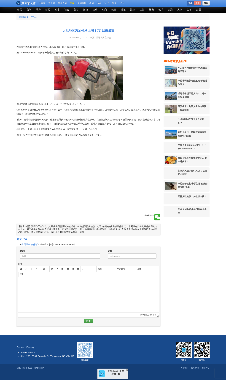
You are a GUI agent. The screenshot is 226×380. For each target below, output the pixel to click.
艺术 (160, 9)
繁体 (206, 3)
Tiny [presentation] (154, 315)
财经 (47, 9)
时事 (57, 9)
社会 (66, 9)
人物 (179, 9)
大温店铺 (82, 3)
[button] (21, 269)
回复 (88, 321)
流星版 (51, 3)
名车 (189, 9)
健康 (85, 9)
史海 (170, 9)
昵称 (110, 251)
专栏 (99, 3)
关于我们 (184, 368)
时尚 (104, 9)
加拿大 (68, 109)
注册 (197, 3)
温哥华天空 (25, 3)
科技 (123, 9)
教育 (113, 9)
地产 (38, 9)
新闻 (72, 3)
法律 (132, 9)
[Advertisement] (88, 192)
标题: (22, 251)
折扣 (122, 3)
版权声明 (195, 368)
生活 (142, 9)
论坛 (107, 3)
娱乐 (114, 3)
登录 (190, 3)
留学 (29, 9)
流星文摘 (62, 3)
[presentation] (21, 269)
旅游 (151, 9)
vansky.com (39, 368)
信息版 (42, 3)
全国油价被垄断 (29, 244)
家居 (198, 9)
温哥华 (22, 46)
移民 (19, 9)
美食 (76, 9)
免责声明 (206, 368)
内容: (20, 263)
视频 (91, 3)
